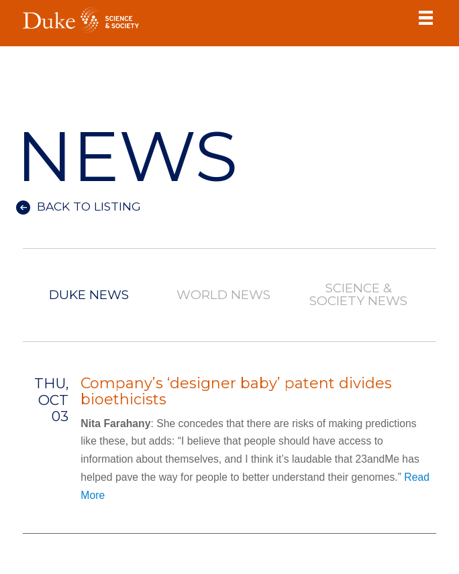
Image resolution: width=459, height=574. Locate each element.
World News (224, 295)
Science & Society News (358, 295)
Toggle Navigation (426, 17)
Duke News (89, 295)
